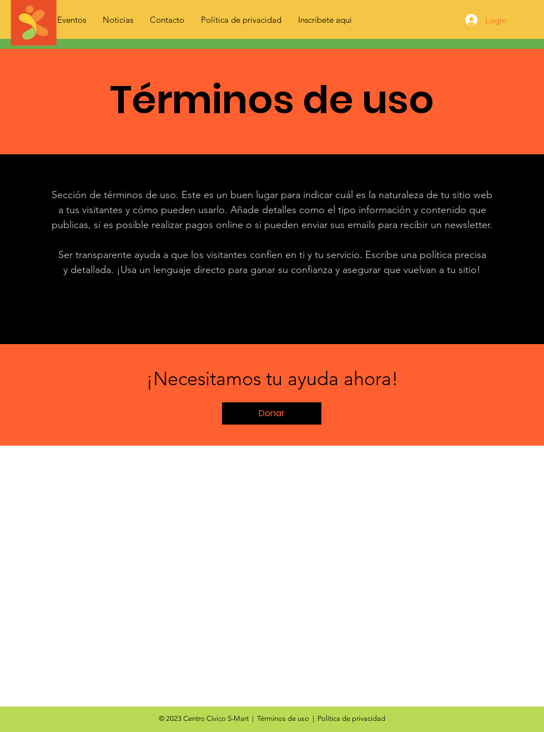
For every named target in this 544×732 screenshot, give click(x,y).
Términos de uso (283, 718)
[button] (271, 413)
